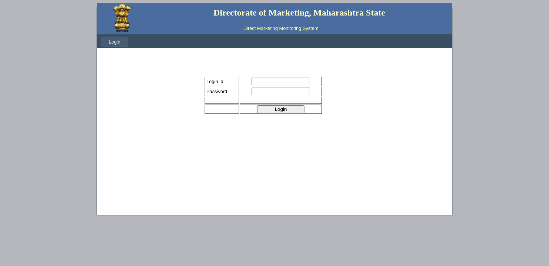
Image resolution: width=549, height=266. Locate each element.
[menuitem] (114, 42)
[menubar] (114, 42)
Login (114, 42)
